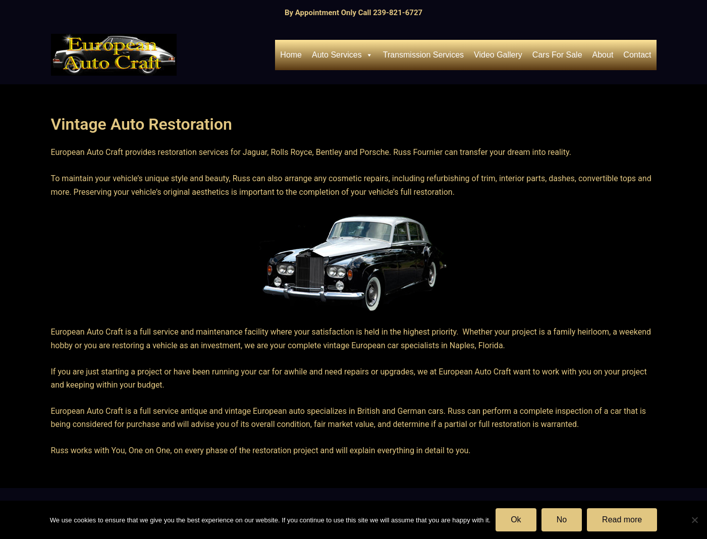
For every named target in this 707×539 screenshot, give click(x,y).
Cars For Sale (557, 54)
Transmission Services (423, 54)
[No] (694, 520)
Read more (622, 519)
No (562, 519)
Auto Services (342, 55)
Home (291, 54)
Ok (516, 519)
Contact (637, 54)
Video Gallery (498, 54)
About (603, 54)
